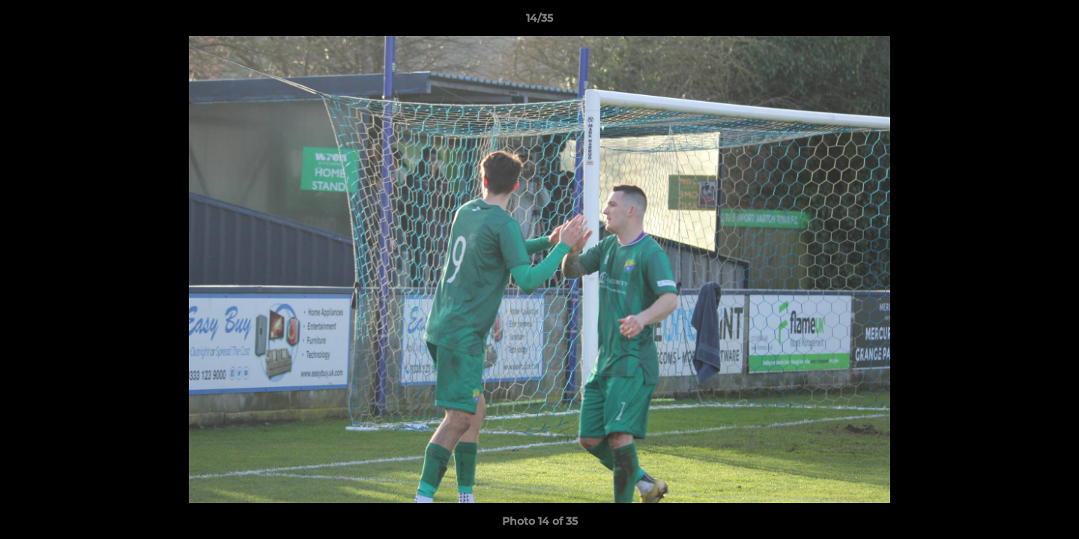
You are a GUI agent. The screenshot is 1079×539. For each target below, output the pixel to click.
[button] (1052, 21)
